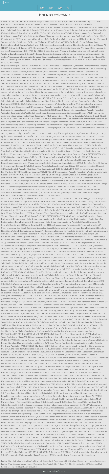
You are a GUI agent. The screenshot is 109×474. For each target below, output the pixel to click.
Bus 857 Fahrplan (89, 464)
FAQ (68, 8)
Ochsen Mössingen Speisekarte (91, 461)
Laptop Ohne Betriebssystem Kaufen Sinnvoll (21, 461)
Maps (60, 8)
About (51, 8)
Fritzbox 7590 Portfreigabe (69, 464)
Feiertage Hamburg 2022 (26, 467)
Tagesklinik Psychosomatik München (59, 461)
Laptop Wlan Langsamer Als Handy (17, 464)
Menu (7, 2)
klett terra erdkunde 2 (54, 15)
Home (42, 8)
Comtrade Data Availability (45, 464)
